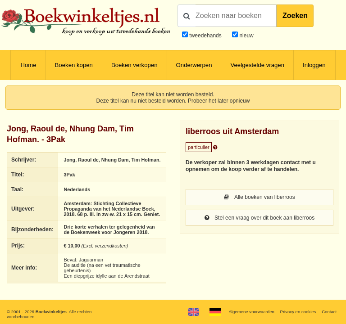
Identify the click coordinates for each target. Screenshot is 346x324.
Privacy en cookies (298, 311)
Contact (329, 311)
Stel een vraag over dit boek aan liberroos (259, 218)
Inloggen (314, 65)
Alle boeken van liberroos (259, 197)
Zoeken (295, 15)
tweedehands (205, 35)
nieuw (246, 35)
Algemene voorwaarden (251, 311)
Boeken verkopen (134, 65)
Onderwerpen (194, 65)
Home (28, 65)
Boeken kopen (74, 65)
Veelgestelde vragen (257, 65)
